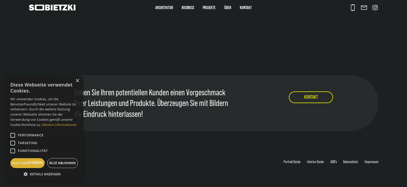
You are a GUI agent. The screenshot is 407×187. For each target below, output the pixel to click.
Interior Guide (315, 161)
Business (188, 7)
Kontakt (246, 7)
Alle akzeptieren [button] (27, 163)
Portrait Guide (292, 161)
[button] (44, 174)
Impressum (371, 161)
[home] (57, 7)
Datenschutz (350, 161)
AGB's (333, 161)
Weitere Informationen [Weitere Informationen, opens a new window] (59, 125)
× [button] (77, 81)
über (227, 7)
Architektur (164, 7)
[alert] (44, 128)
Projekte (209, 7)
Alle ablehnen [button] (62, 163)
